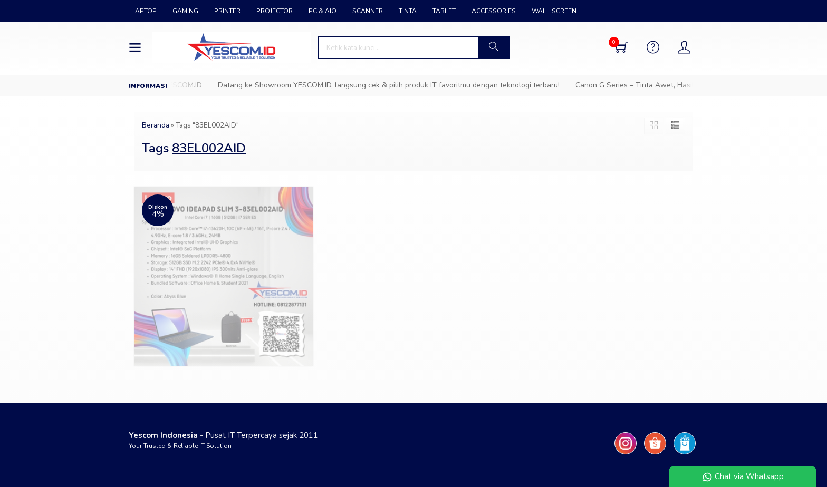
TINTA (408, 11)
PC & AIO (322, 11)
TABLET (444, 11)
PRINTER (227, 11)
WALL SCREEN (554, 11)
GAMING (185, 11)
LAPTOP (144, 11)
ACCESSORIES (494, 11)
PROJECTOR (274, 11)
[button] (493, 47)
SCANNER (367, 11)
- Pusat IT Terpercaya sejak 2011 (223, 435)
